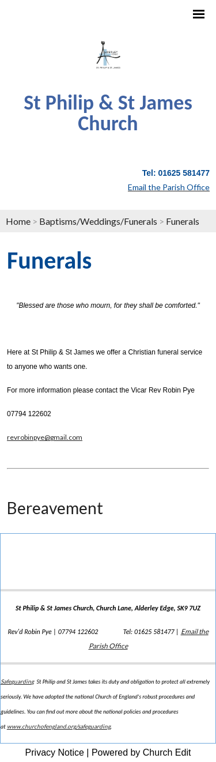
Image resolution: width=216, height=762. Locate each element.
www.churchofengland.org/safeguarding (59, 726)
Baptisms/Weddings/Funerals (98, 221)
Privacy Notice (54, 752)
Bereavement (55, 508)
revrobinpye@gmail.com (44, 437)
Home (18, 221)
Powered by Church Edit (141, 752)
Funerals (182, 221)
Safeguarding (17, 681)
